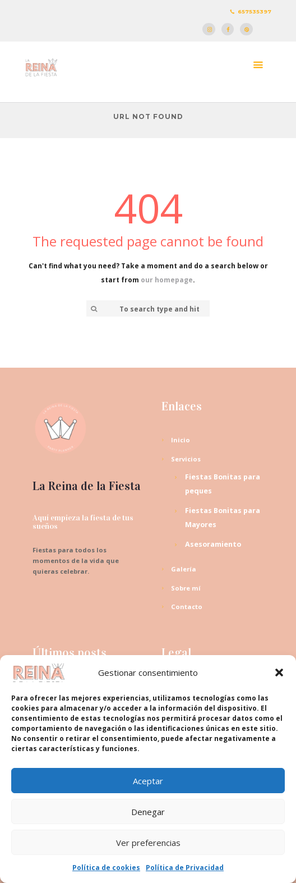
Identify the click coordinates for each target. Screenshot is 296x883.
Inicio (180, 440)
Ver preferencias (148, 842)
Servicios (186, 459)
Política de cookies (106, 867)
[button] (279, 672)
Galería (183, 569)
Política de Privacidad (185, 867)
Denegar (148, 811)
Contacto (186, 606)
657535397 (254, 11)
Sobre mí (186, 588)
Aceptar (148, 780)
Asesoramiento (213, 544)
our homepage (167, 280)
